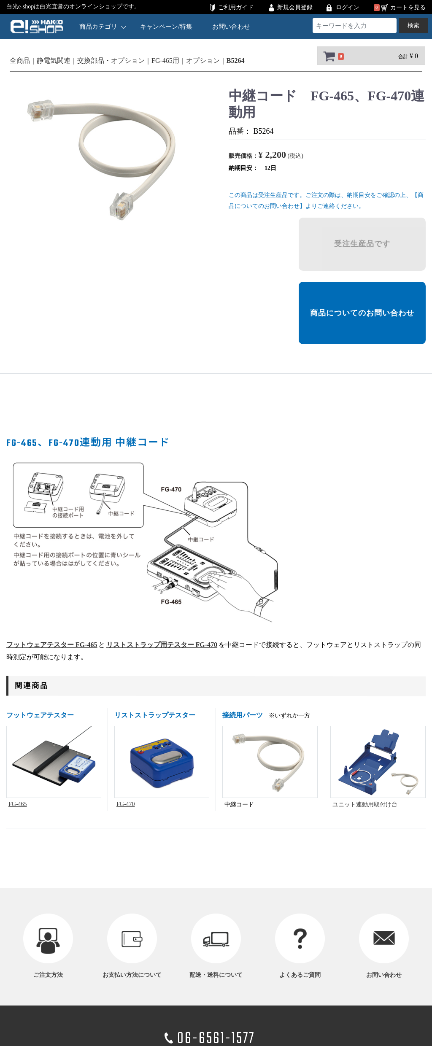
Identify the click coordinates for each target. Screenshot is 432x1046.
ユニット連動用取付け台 (364, 804)
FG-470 (125, 804)
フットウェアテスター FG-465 (51, 644)
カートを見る (408, 7)
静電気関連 (53, 60)
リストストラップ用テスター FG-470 (162, 644)
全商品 (20, 60)
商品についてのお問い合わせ (362, 313)
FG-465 (17, 804)
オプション (203, 60)
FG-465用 (165, 60)
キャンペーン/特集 (166, 26)
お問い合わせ (231, 26)
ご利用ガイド (236, 7)
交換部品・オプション (111, 60)
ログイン (347, 7)
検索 (413, 25)
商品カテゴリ (102, 26)
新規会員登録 (295, 7)
